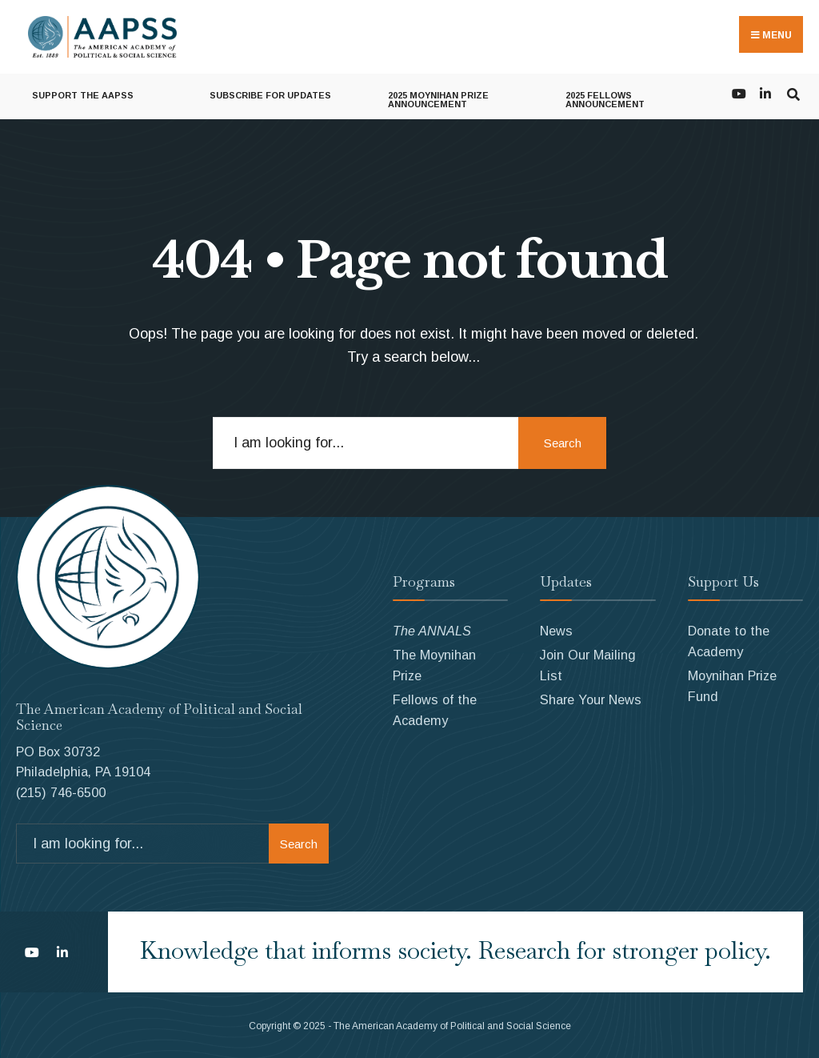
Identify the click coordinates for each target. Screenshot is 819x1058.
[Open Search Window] (793, 92)
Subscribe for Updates (270, 95)
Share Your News (590, 699)
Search (562, 443)
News (556, 630)
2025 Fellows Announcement (605, 99)
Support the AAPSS (83, 95)
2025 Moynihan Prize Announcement (438, 99)
